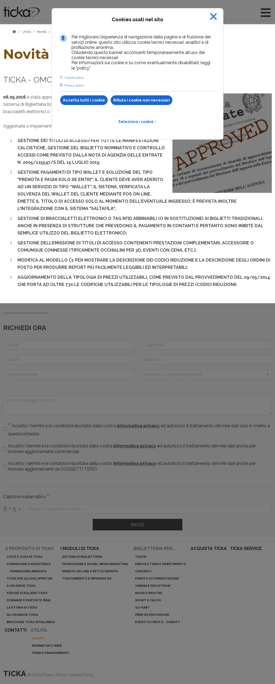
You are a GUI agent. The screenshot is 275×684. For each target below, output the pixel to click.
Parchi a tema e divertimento (160, 564)
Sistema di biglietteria (82, 557)
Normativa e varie (47, 645)
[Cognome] (206, 345)
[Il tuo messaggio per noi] (137, 405)
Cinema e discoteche (153, 586)
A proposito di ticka (29, 548)
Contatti (16, 630)
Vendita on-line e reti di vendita (90, 571)
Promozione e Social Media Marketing (95, 564)
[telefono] (206, 359)
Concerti (143, 571)
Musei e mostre (148, 593)
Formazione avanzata (28, 571)
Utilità (38, 630)
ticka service (246, 548)
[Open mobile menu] (266, 13)
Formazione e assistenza (28, 564)
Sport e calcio (148, 600)
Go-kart (142, 607)
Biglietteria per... (154, 548)
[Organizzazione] (69, 374)
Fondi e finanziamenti (50, 653)
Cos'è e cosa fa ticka (24, 557)
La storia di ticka (22, 607)
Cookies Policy (80, 675)
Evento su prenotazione (157, 578)
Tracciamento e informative (86, 578)
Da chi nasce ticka (22, 615)
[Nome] (69, 345)
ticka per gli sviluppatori (29, 578)
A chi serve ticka (21, 586)
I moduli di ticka (79, 548)
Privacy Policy (54, 675)
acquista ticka (209, 548)
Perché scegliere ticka (27, 593)
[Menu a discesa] (206, 374)
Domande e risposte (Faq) (28, 600)
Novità (41, 32)
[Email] (69, 359)
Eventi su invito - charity (157, 622)
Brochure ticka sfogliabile (31, 622)
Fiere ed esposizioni (152, 615)
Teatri (140, 557)
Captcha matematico (26, 497)
